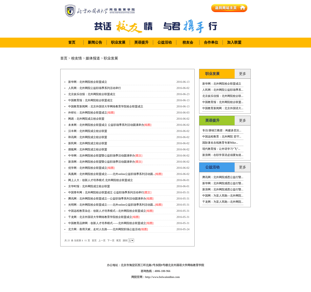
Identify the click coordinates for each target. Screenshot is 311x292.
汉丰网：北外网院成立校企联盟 (87, 131)
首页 (71, 42)
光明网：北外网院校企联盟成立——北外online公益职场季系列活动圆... (111, 204)
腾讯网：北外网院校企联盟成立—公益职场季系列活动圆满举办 (107, 198)
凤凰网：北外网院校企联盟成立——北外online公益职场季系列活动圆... (111, 174)
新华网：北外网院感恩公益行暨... (222, 183)
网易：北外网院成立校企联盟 (86, 118)
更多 (242, 74)
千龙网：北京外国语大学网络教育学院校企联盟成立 (100, 217)
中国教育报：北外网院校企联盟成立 (90, 100)
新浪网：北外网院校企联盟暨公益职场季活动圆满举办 (101, 161)
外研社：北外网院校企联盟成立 (87, 112)
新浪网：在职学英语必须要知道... (222, 155)
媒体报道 (93, 58)
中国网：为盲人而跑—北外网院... (222, 195)
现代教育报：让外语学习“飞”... (221, 148)
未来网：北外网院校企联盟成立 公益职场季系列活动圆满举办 (106, 124)
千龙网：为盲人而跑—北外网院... (222, 201)
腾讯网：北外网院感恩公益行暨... (222, 177)
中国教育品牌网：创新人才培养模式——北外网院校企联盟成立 (107, 223)
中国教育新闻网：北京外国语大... (222, 108)
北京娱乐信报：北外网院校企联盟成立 (91, 94)
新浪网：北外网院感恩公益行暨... (222, 189)
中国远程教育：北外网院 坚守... (221, 136)
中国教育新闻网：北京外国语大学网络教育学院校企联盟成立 (105, 106)
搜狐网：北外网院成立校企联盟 (87, 149)
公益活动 (164, 42)
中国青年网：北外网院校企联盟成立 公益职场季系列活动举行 (106, 192)
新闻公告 (95, 42)
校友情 (76, 58)
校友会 (187, 42)
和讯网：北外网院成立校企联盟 (87, 137)
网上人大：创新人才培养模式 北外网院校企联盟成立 (100, 180)
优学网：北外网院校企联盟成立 (87, 167)
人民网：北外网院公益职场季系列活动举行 (94, 88)
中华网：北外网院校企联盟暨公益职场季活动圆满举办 (101, 155)
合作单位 (211, 42)
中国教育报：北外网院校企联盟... (222, 102)
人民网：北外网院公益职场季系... (222, 89)
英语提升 (141, 42)
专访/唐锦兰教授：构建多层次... (221, 130)
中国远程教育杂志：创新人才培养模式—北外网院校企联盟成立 (107, 210)
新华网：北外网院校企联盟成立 (87, 81)
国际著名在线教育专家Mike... (220, 142)
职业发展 (118, 42)
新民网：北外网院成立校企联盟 (87, 143)
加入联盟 (234, 42)
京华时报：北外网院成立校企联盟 (89, 186)
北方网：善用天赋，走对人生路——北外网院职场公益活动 (104, 229)
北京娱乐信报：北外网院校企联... (222, 95)
